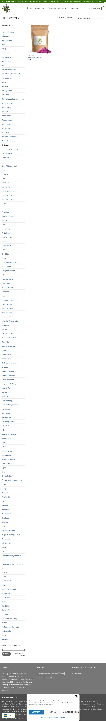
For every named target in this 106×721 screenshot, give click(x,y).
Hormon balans (7, 287)
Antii (3, 65)
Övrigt (4, 488)
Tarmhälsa (5, 606)
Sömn (4, 577)
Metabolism (6, 417)
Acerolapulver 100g (34, 58)
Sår (3, 551)
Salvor (4, 547)
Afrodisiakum (7, 40)
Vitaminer (5, 639)
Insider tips (6, 325)
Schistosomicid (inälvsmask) (12, 556)
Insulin (4, 329)
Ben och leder (7, 107)
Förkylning (6, 229)
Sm (3, 568)
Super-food (6, 597)
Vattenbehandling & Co (10, 627)
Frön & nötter (7, 237)
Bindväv (5, 111)
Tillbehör (5, 614)
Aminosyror (6, 53)
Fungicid (5, 241)
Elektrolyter (6, 187)
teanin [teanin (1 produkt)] (62, 674)
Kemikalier (6, 342)
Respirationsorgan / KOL (11, 535)
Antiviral (5, 86)
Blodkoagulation (8, 124)
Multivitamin (6, 438)
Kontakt (65, 1)
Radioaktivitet (7, 514)
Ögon (4, 468)
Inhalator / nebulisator (10, 321)
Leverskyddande (8, 380)
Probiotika (6, 509)
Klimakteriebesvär (8, 346)
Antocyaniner (7, 90)
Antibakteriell (7, 57)
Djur (3, 178)
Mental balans (7, 413)
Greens (4, 258)
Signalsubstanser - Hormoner (12, 564)
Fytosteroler (6, 245)
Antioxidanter (7, 78)
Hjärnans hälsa (7, 279)
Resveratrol (6, 539)
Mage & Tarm (6, 388)
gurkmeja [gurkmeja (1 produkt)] (55, 674)
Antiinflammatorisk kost (11, 74)
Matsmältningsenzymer (10, 405)
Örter (4, 484)
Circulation (6, 162)
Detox (4, 170)
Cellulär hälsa (7, 153)
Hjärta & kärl (6, 283)
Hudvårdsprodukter (9, 300)
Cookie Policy (44, 717)
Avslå (53, 712)
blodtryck (5, 132)
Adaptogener (7, 36)
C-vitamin (5, 145)
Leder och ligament (9, 371)
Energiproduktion (8, 199)
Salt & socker (6, 543)
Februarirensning (8, 216)
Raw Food (5, 518)
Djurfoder (5, 183)
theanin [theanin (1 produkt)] (40, 677)
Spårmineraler (7, 581)
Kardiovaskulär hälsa (9, 338)
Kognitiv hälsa (7, 354)
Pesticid (5, 493)
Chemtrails (6, 157)
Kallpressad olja (7, 333)
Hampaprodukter (8, 271)
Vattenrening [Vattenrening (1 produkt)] (48, 677)
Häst (3, 275)
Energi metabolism (9, 191)
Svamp (4, 602)
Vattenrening (7, 631)
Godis (4, 250)
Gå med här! (76, 673)
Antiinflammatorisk (9, 70)
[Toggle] (23, 300)
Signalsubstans (7, 560)
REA (3, 526)
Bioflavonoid (6, 116)
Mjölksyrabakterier (9, 434)
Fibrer (4, 225)
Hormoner (5, 292)
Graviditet (5, 254)
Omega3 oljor (7, 476)
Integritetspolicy (54, 717)
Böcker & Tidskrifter (9, 136)
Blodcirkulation (7, 120)
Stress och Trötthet (9, 589)
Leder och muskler (8, 375)
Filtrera (6, 654)
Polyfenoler (6, 497)
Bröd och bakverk (8, 141)
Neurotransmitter (8, 459)
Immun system (7, 308)
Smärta (4, 572)
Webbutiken (40, 8)
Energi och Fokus (8, 195)
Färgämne (5, 212)
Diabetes (5, 174)
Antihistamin (6, 61)
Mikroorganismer (8, 421)
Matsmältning (7, 401)
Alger (4, 44)
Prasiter (5, 501)
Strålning (5, 585)
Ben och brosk (7, 103)
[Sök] (27, 8)
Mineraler (5, 426)
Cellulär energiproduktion (11, 149)
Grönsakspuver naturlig (10, 262)
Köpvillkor (63, 717)
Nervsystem (6, 455)
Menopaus (6, 409)
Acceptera (36, 712)
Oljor (4, 472)
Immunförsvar (7, 312)
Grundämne (6, 266)
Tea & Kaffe (6, 610)
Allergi (4, 49)
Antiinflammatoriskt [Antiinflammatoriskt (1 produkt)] (44, 674)
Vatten (4, 623)
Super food (6, 593)
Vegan (4, 635)
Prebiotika (5, 505)
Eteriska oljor (7, 208)
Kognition (5, 350)
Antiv (4, 82)
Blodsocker (6, 128)
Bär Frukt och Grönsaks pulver (13, 99)
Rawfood (5, 522)
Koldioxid (5, 359)
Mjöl (3, 430)
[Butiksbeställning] (89, 18)
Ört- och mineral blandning (12, 480)
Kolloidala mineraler (9, 363)
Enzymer (5, 204)
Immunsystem (7, 317)
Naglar (4, 442)
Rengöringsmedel (8, 530)
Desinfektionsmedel (9, 166)
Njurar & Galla (7, 463)
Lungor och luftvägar (9, 384)
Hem (31, 8)
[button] (76, 696)
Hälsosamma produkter (57, 8)
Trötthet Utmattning (9, 618)
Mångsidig (5, 392)
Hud (3, 296)
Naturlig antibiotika (9, 451)
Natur (4, 447)
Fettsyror (5, 220)
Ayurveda (5, 95)
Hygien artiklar (7, 304)
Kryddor (5, 367)
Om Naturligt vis (75, 1)
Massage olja (6, 396)
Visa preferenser (70, 712)
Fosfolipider (6, 233)
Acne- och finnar (8, 32)
